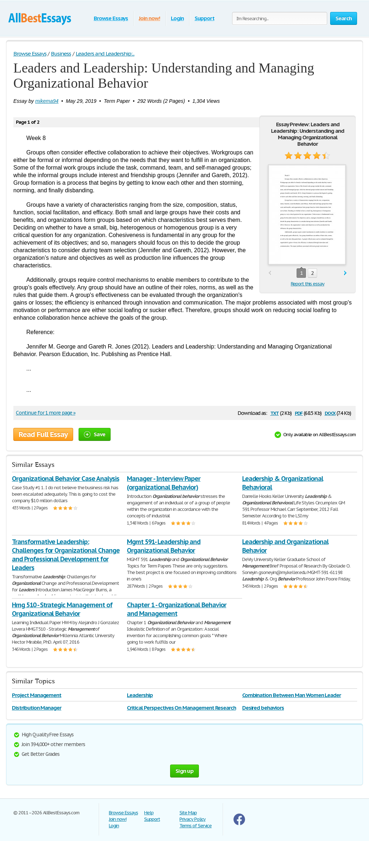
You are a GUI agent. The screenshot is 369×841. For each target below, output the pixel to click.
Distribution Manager (36, 707)
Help (149, 813)
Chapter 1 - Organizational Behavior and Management (176, 609)
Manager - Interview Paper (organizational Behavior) (163, 482)
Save (94, 434)
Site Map (188, 813)
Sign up (184, 770)
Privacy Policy (192, 819)
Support (204, 18)
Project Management (36, 695)
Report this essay (307, 284)
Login (177, 18)
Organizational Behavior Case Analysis (65, 478)
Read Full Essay (43, 434)
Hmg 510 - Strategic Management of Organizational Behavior (62, 609)
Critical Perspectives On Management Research (181, 707)
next (345, 273)
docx (330, 412)
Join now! (149, 18)
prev (269, 273)
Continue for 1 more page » (45, 412)
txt (274, 412)
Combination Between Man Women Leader (291, 695)
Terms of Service (195, 826)
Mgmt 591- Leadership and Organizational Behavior (163, 546)
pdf (299, 412)
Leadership (140, 695)
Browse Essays (111, 18)
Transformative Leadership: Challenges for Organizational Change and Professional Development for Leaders (66, 555)
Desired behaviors (263, 707)
